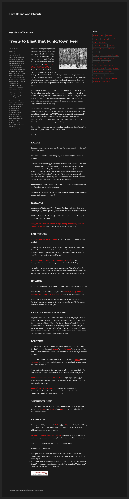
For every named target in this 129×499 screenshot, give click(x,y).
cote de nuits (115, 52)
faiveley (17, 79)
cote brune (111, 48)
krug (21, 81)
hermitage (96, 62)
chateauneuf (13, 69)
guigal (113, 58)
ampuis (95, 35)
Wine (14, 51)
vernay (108, 78)
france (100, 58)
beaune (102, 35)
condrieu (111, 45)
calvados (11, 67)
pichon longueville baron (16, 97)
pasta (106, 65)
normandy (18, 93)
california (112, 39)
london (108, 62)
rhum (10, 100)
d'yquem (11, 79)
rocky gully (17, 102)
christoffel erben (18, 75)
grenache (106, 58)
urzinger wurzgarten (15, 124)
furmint (22, 79)
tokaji (18, 122)
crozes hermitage (106, 55)
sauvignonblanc (14, 110)
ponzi (102, 68)
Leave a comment (14, 129)
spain (10, 118)
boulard (16, 57)
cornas (95, 48)
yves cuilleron (106, 81)
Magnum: (67, 349)
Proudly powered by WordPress (33, 490)
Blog (10, 51)
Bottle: (55, 349)
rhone (95, 71)
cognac (22, 77)
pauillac (11, 95)
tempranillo (12, 122)
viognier (114, 78)
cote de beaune (105, 52)
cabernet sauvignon (18, 63)
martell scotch (18, 89)
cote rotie (96, 55)
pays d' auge (18, 95)
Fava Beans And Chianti (25, 14)
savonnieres (12, 112)
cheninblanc (17, 73)
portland (108, 68)
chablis (95, 42)
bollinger (11, 55)
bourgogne (96, 39)
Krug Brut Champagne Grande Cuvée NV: (46, 435)
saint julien (12, 106)
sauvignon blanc (14, 108)
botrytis (11, 57)
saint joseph (108, 71)
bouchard (109, 35)
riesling (11, 102)
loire (14, 87)
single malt (18, 116)
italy (102, 62)
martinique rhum (14, 91)
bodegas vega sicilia (18, 53)
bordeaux (18, 55)
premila (115, 68)
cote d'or (95, 52)
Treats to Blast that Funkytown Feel (43, 41)
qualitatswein (19, 99)
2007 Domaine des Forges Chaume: (44, 239)
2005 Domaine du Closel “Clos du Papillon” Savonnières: (52, 260)
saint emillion (20, 104)
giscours (11, 81)
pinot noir (12, 99)
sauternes (19, 106)
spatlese (15, 118)
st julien (16, 120)
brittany (11, 59)
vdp (103, 78)
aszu (10, 53)
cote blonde (102, 48)
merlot (22, 91)
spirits (20, 118)
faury (94, 58)
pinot (111, 65)
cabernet (15, 61)
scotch (18, 114)
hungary (17, 81)
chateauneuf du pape (99, 45)
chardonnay (103, 42)
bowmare (22, 57)
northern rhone (97, 65)
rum (14, 104)
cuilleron (115, 55)
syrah (111, 75)
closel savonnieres (14, 77)
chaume (17, 71)
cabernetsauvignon (15, 65)
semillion (11, 116)
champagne (18, 67)
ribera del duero (17, 100)
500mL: (42, 409)
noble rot (11, 93)
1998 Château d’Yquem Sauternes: (44, 388)
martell (11, 89)
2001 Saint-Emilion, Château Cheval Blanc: (47, 378)
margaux (19, 87)
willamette (96, 81)
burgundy (17, 59)
